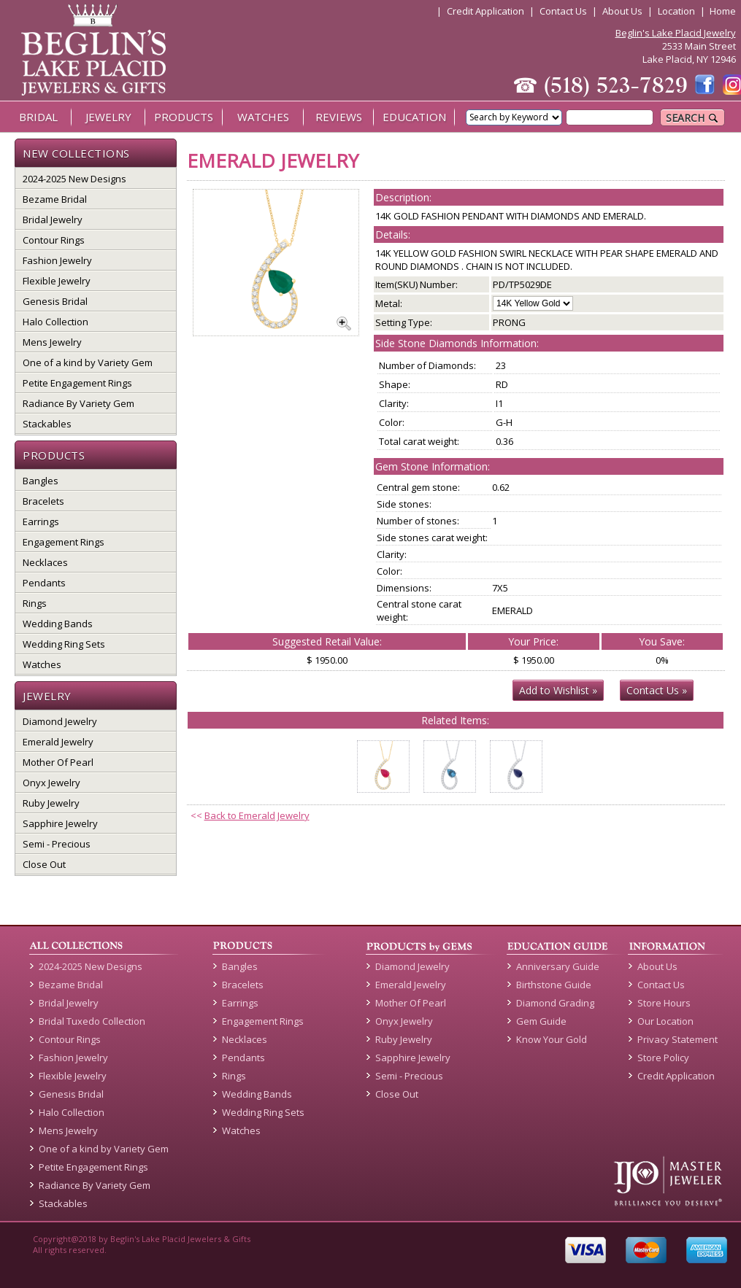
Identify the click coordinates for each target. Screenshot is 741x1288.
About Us (622, 11)
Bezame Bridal (55, 199)
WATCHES (263, 116)
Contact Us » (656, 690)
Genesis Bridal (55, 301)
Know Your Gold (551, 1039)
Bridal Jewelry (52, 219)
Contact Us (563, 11)
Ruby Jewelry (51, 803)
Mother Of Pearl (58, 762)
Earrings (41, 521)
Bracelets (43, 501)
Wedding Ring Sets (64, 644)
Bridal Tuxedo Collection (92, 1021)
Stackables (47, 423)
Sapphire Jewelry (60, 823)
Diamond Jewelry (60, 721)
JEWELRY (108, 116)
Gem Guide (541, 1021)
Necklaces (45, 562)
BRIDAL (38, 116)
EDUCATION (414, 116)
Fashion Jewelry (57, 260)
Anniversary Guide (557, 966)
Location (676, 11)
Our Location (665, 1021)
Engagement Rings (63, 541)
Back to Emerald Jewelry (257, 815)
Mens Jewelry (52, 342)
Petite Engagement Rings (77, 382)
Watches (42, 664)
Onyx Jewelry (51, 782)
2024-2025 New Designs (74, 178)
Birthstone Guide (553, 984)
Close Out (44, 864)
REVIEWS (338, 116)
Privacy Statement (677, 1039)
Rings (35, 603)
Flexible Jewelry (57, 280)
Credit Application (485, 11)
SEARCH (692, 118)
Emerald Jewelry (58, 741)
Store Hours (664, 1002)
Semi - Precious (57, 843)
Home (723, 11)
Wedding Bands (58, 623)
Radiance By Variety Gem (78, 403)
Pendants (44, 582)
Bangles (40, 480)
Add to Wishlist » (558, 690)
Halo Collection (55, 321)
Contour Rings (54, 240)
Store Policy (663, 1057)
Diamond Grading (555, 1002)
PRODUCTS (183, 116)
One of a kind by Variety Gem (88, 362)
